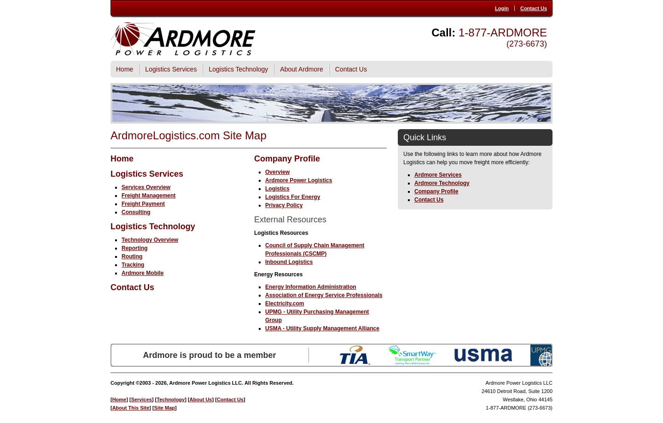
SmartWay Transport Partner (412, 355)
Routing (132, 256)
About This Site (131, 408)
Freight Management (148, 195)
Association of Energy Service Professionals (324, 295)
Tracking (133, 265)
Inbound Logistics (289, 262)
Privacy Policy (283, 205)
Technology (171, 399)
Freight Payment (143, 204)
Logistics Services (171, 69)
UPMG (541, 355)
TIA (355, 355)
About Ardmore (301, 69)
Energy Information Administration (310, 287)
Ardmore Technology (442, 183)
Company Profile (287, 158)
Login (502, 8)
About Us (201, 399)
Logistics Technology (238, 69)
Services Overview (146, 187)
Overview (277, 172)
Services (141, 399)
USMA (483, 355)
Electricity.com (284, 303)
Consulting (136, 212)
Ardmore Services (438, 175)
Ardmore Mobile (142, 273)
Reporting (135, 248)
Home (124, 69)
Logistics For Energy (292, 197)
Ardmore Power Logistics (298, 180)
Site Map (164, 408)
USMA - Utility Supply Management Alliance (322, 328)
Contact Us (533, 8)
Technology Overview (150, 240)
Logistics (277, 188)
